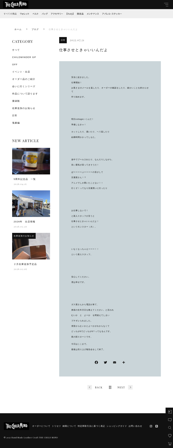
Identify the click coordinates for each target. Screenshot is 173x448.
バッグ (45, 13)
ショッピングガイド (117, 426)
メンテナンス (93, 13)
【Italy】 (70, 13)
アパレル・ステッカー (112, 13)
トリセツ (56, 426)
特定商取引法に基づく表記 (91, 426)
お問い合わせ (135, 426)
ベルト (35, 13)
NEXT (121, 387)
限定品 (80, 13)
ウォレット (24, 13)
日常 (63, 40)
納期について (69, 426)
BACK (99, 387)
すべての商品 (10, 13)
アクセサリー (57, 13)
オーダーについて (41, 426)
